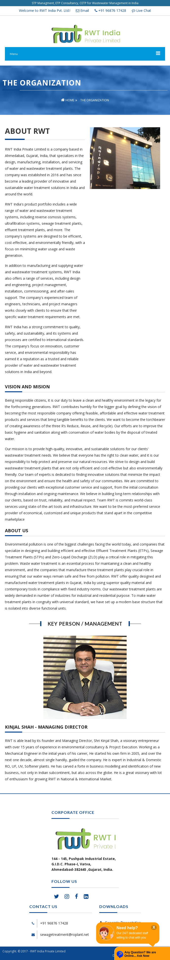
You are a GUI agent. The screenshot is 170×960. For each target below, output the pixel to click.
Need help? (127, 928)
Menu (14, 54)
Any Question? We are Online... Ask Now (140, 954)
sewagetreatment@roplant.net (64, 934)
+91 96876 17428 (110, 10)
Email (82, 10)
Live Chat (141, 10)
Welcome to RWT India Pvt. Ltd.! (44, 10)
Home (67, 100)
